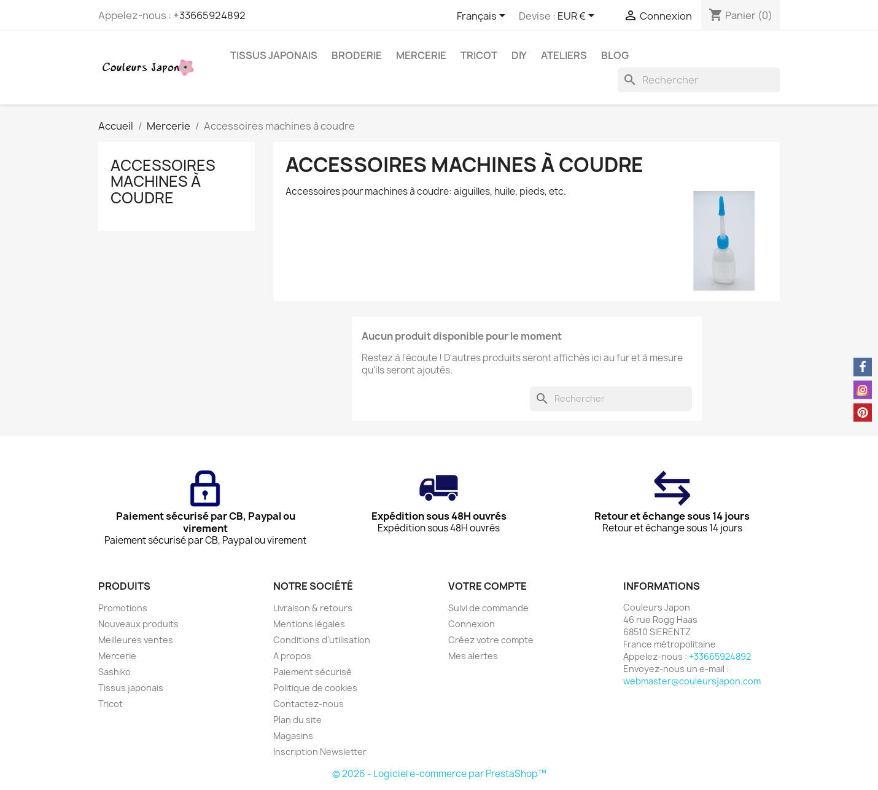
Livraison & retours (312, 608)
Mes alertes (473, 656)
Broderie (357, 55)
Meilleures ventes (135, 640)
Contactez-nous (308, 704)
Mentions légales (309, 624)
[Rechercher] (699, 80)
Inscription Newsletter (320, 751)
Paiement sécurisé (312, 672)
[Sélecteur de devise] (578, 16)
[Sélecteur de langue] (483, 16)
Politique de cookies (315, 688)
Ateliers (564, 55)
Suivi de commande (488, 608)
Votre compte (487, 586)
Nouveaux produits (138, 624)
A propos (292, 656)
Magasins (293, 735)
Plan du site (297, 719)
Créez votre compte (491, 640)
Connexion (471, 624)
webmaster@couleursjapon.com (692, 681)
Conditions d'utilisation (321, 640)
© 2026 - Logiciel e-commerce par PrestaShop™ (439, 773)
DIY (519, 55)
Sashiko (114, 672)
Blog (615, 55)
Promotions (122, 608)
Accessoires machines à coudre (163, 181)
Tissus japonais (273, 55)
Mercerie (421, 55)
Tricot (478, 55)
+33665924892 (209, 15)
